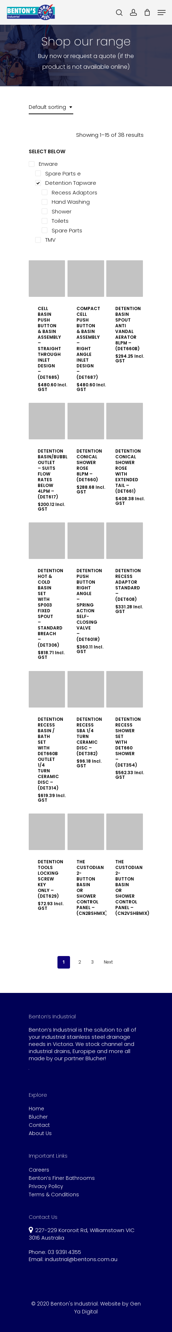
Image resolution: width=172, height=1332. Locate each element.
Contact (39, 1125)
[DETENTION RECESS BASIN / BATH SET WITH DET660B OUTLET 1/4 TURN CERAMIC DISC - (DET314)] (47, 689)
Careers (39, 1170)
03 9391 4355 (64, 1252)
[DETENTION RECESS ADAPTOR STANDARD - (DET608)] (124, 540)
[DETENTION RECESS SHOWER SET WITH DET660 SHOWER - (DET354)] (124, 689)
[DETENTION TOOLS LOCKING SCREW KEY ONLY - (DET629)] (47, 832)
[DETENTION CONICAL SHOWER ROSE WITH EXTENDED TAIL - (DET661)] (124, 421)
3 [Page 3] (92, 962)
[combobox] (51, 107)
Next (108, 962)
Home (36, 1108)
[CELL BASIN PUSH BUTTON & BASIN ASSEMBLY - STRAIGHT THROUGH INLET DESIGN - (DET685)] (47, 278)
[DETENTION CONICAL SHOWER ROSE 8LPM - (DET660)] (86, 421)
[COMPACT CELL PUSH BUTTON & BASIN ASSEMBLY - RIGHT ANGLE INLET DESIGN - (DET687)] (86, 278)
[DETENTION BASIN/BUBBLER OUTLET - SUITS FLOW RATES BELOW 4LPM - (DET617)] (47, 421)
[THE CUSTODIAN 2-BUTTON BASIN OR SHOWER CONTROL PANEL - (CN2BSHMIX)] (86, 832)
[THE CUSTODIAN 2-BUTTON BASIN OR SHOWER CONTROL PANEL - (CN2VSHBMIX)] (124, 832)
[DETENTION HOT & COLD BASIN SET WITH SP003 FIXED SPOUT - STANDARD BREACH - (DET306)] (47, 540)
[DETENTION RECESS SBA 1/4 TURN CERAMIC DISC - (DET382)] (86, 689)
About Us (40, 1133)
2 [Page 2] (79, 962)
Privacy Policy (46, 1186)
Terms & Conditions (54, 1194)
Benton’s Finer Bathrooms (62, 1178)
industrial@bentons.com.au (81, 1259)
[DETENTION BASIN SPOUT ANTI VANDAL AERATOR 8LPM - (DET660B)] (124, 278)
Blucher (38, 1117)
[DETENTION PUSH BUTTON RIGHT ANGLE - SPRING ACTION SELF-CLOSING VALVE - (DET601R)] (86, 540)
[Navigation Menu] (162, 12)
